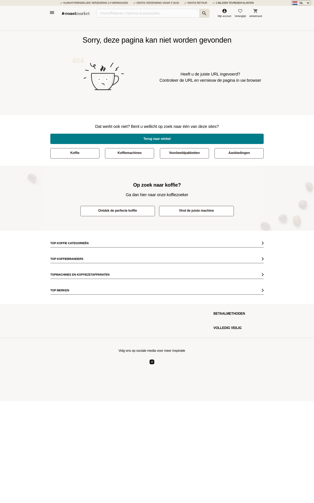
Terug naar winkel (156, 138)
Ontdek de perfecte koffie (117, 210)
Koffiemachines (130, 153)
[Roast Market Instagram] (152, 365)
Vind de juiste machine (196, 210)
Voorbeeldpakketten (184, 153)
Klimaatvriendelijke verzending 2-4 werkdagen (95, 2)
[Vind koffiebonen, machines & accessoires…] (153, 13)
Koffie (74, 153)
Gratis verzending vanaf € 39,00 (157, 2)
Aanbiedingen (239, 153)
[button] (301, 2)
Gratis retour (197, 2)
